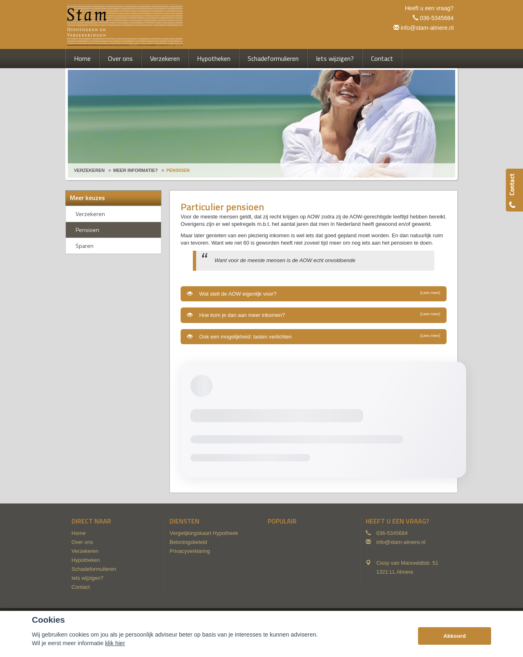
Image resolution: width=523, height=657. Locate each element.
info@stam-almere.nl (427, 27)
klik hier (115, 643)
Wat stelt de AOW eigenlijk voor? (313, 293)
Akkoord (454, 636)
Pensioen (178, 170)
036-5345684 (437, 18)
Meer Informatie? (135, 170)
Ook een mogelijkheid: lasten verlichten (313, 336)
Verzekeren (89, 170)
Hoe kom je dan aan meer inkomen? (313, 315)
